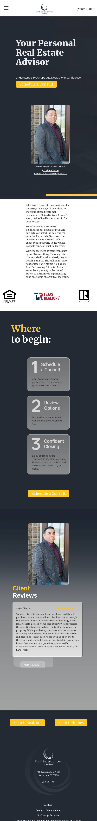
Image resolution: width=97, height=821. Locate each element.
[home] (43, 9)
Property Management (48, 810)
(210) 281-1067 (86, 9)
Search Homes (71, 722)
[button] (6, 9)
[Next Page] (32, 664)
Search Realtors (27, 722)
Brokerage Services (48, 815)
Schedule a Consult (36, 84)
